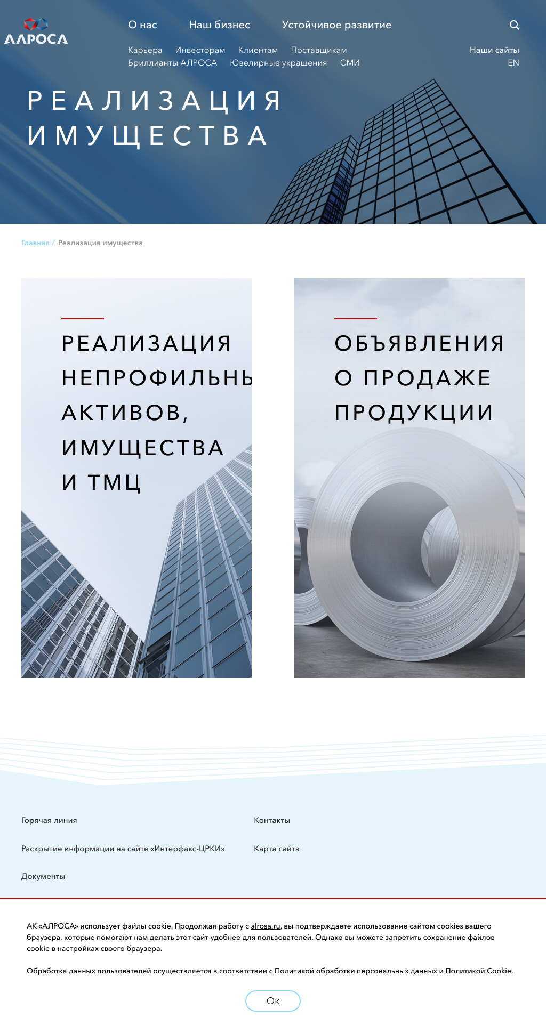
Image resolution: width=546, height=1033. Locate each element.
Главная (35, 242)
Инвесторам (200, 50)
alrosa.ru (265, 926)
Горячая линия (49, 820)
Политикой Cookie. (479, 970)
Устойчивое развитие (337, 25)
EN (513, 63)
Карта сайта (277, 848)
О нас (142, 25)
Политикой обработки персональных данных (356, 970)
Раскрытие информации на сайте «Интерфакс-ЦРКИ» (124, 848)
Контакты (272, 820)
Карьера (145, 50)
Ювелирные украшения (278, 63)
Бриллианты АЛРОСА (172, 63)
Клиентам (258, 50)
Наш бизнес (219, 25)
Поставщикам (319, 50)
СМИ (350, 63)
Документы (43, 876)
